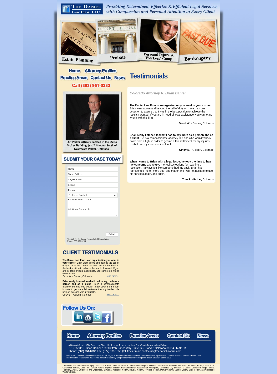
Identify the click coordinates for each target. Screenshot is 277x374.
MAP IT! (181, 348)
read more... (113, 276)
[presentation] (85, 224)
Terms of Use (124, 345)
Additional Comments (93, 212)
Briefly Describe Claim (93, 202)
